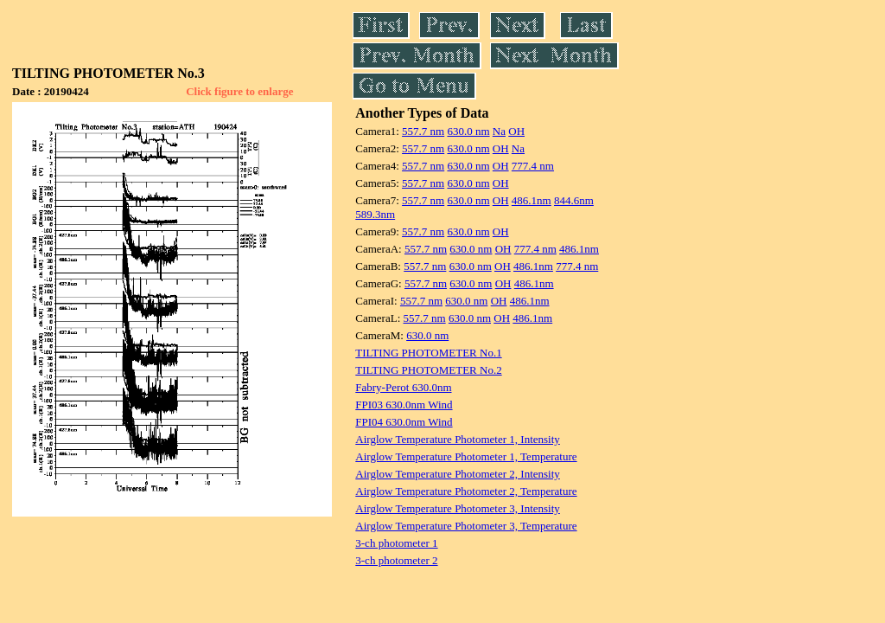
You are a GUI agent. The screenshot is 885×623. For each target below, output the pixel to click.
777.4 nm (533, 165)
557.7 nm (423, 131)
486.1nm (531, 200)
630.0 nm (468, 131)
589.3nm (375, 214)
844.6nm (574, 200)
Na (499, 131)
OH (516, 131)
